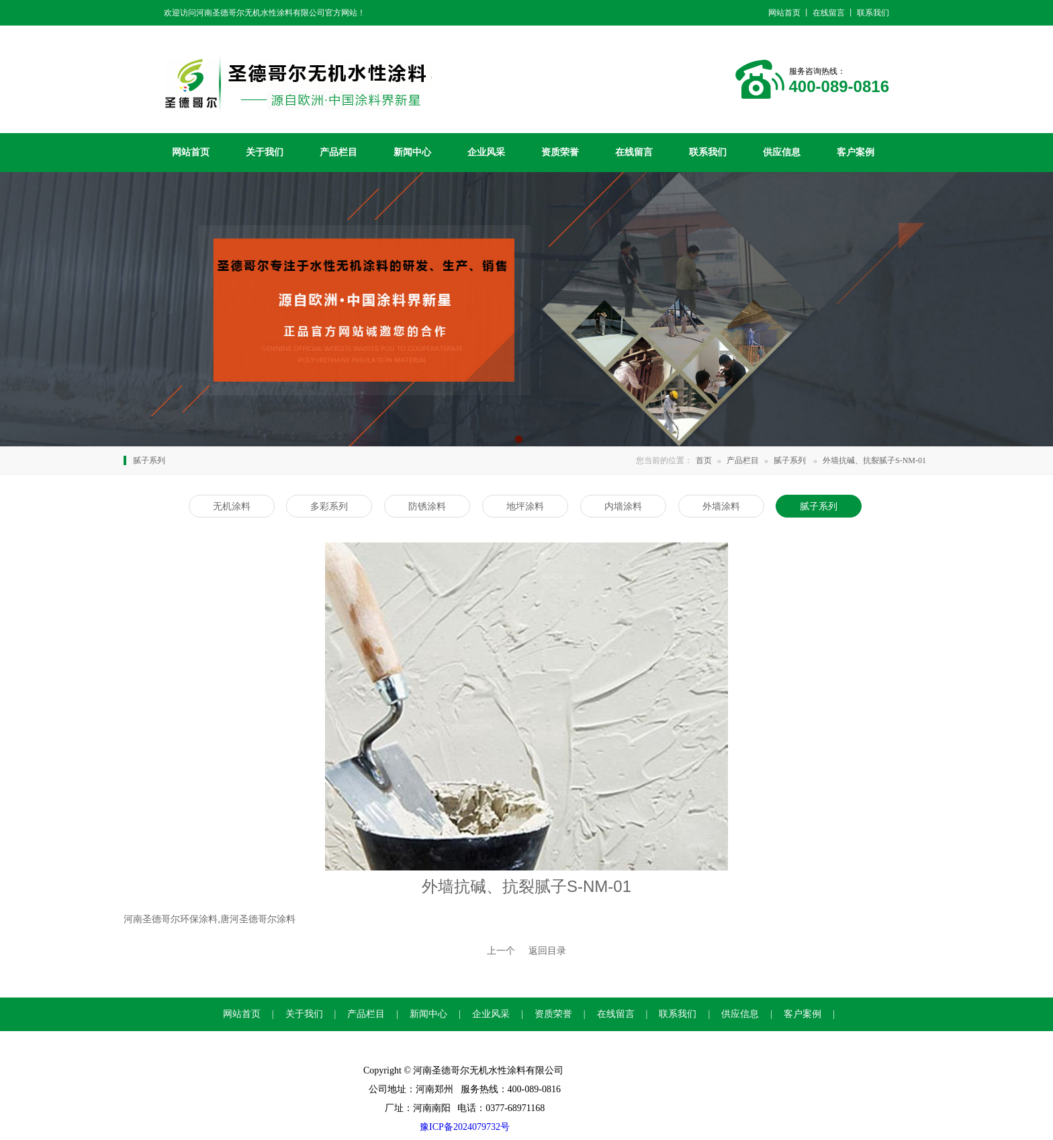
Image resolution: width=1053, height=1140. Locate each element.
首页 (704, 460)
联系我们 (708, 152)
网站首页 (191, 152)
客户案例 (855, 152)
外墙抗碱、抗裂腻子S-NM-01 (874, 460)
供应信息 (781, 152)
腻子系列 (790, 460)
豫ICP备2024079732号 (465, 1127)
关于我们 (264, 152)
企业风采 (486, 152)
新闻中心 (412, 152)
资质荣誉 (560, 152)
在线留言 (634, 152)
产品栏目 (338, 152)
